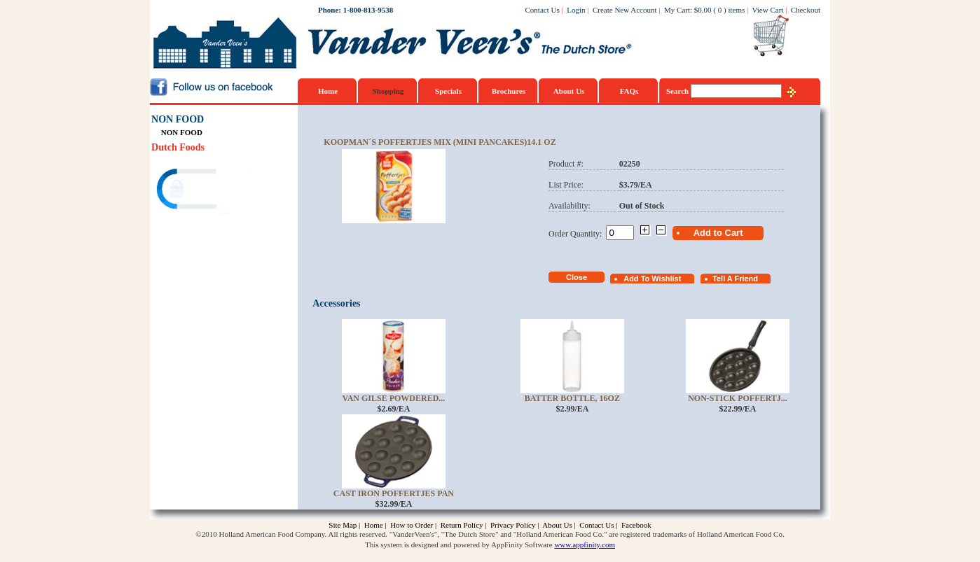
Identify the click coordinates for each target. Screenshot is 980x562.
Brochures (509, 91)
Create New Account (625, 10)
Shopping (388, 91)
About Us (568, 91)
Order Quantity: (577, 234)
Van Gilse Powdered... (394, 398)
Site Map (343, 525)
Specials (448, 91)
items (736, 10)
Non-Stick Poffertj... (737, 398)
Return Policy (462, 525)
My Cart (677, 10)
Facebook (636, 525)
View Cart (768, 10)
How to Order (411, 525)
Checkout (805, 10)
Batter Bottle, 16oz (572, 398)
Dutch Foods (178, 147)
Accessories (336, 303)
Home (328, 91)
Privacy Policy (512, 525)
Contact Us (542, 10)
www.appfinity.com (584, 544)
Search (678, 91)
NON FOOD (177, 119)
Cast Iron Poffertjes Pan (393, 493)
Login (576, 10)
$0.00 (703, 10)
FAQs (629, 91)
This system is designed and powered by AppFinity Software (459, 544)
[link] (205, 191)
